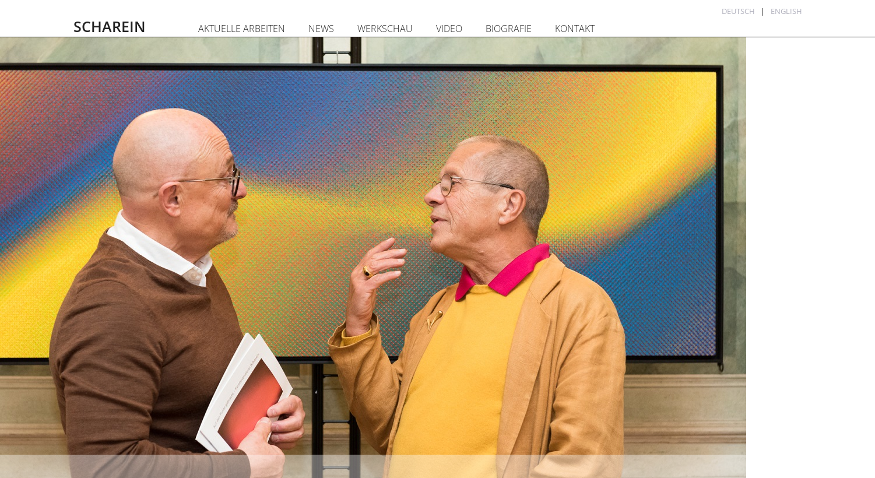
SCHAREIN (109, 26)
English (786, 11)
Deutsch (738, 11)
